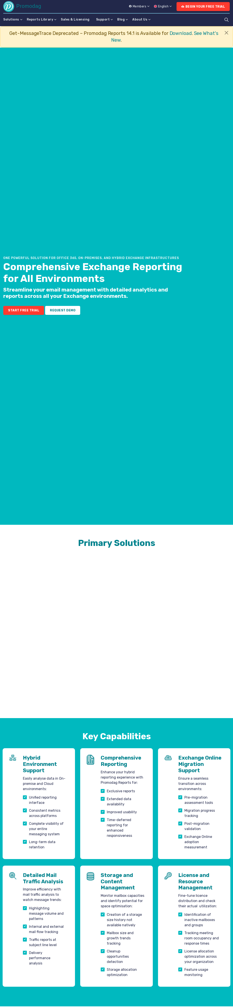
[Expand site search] (226, 19)
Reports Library (40, 19)
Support (103, 19)
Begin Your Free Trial (203, 7)
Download (181, 33)
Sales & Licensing (75, 19)
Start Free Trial (24, 310)
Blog (121, 19)
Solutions (11, 19)
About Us (139, 19)
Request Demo (63, 310)
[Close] (226, 32)
